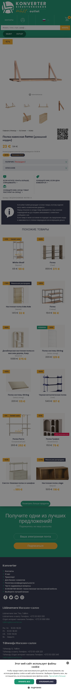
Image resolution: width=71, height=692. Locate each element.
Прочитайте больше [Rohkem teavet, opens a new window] (57, 676)
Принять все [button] (24, 682)
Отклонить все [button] (46, 682)
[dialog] (35, 346)
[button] (35, 687)
